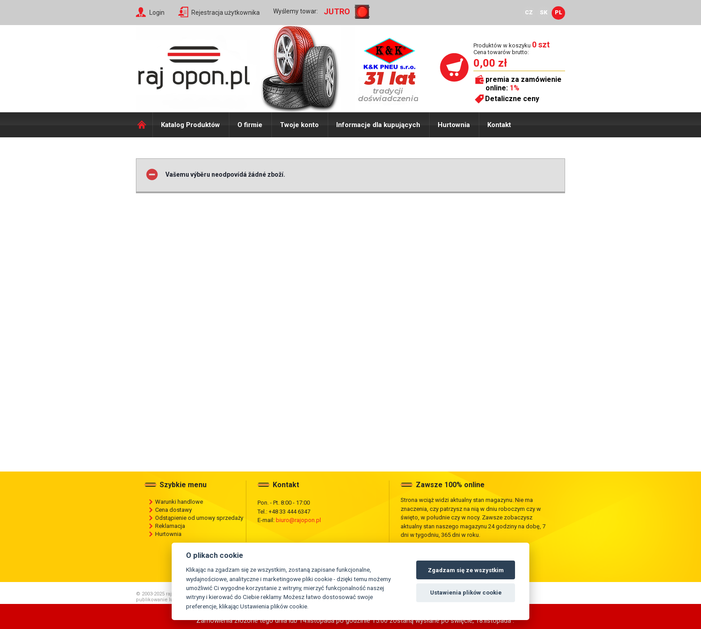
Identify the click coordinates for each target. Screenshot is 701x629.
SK (544, 12)
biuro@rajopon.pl (298, 520)
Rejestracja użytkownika (225, 12)
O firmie (249, 125)
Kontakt (499, 125)
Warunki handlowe (179, 501)
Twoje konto (299, 125)
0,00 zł (490, 63)
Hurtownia (454, 125)
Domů (144, 124)
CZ (529, 12)
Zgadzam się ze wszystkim (466, 570)
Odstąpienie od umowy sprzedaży (199, 517)
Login (157, 12)
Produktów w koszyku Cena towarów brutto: (511, 48)
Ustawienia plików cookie (466, 592)
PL (558, 12)
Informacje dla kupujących (378, 125)
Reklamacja (170, 526)
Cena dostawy (173, 509)
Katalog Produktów (190, 125)
